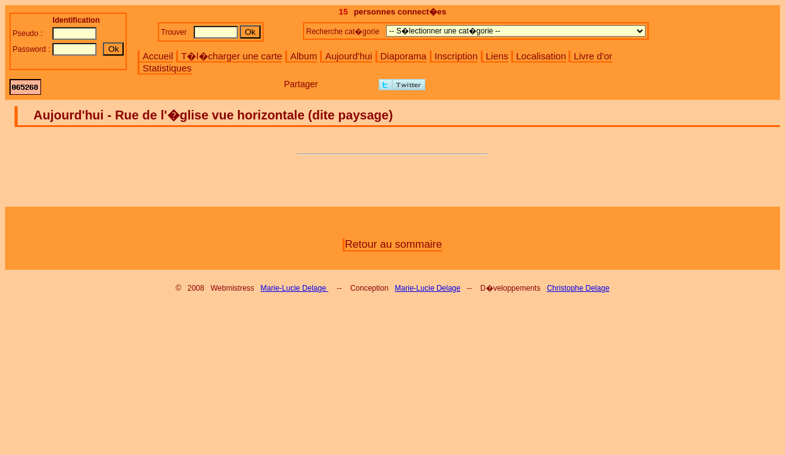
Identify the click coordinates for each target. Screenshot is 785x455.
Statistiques (167, 68)
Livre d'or (593, 56)
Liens (497, 56)
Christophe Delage (577, 288)
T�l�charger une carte (231, 56)
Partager (301, 84)
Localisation (541, 56)
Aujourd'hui (348, 56)
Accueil (158, 56)
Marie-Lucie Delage (294, 288)
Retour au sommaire (393, 244)
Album (303, 56)
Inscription (456, 56)
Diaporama (404, 56)
